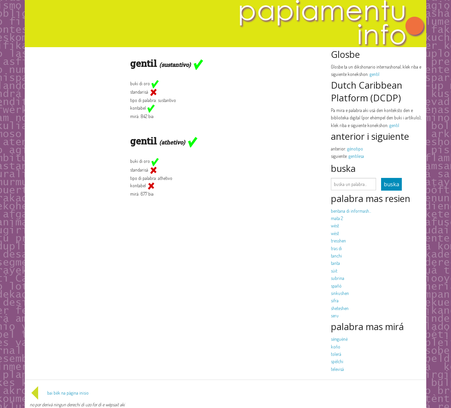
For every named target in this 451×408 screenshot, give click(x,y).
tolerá (336, 354)
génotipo (355, 148)
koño (335, 346)
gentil (374, 74)
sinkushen (340, 293)
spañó (336, 286)
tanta (335, 263)
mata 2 (337, 218)
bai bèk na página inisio (59, 393)
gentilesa (356, 156)
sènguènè (339, 339)
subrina (337, 278)
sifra (335, 300)
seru (335, 315)
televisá (337, 369)
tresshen (338, 240)
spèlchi (337, 361)
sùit (334, 271)
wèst (335, 225)
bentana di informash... (351, 211)
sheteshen (340, 308)
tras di (336, 248)
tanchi (336, 256)
